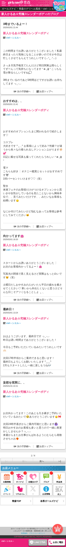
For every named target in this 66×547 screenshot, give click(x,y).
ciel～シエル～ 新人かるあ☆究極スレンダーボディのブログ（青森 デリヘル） (29, 5)
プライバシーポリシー (37, 533)
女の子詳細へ (24, 91)
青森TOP (16, 501)
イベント (7, 490)
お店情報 (46, 490)
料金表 (59, 477)
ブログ (46, 477)
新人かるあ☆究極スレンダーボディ (26, 33)
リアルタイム (20, 490)
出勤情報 (7, 477)
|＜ (6, 461)
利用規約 (24, 533)
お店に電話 (58, 542)
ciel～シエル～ (13, 37)
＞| (59, 461)
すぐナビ (20, 477)
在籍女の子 (33, 477)
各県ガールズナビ (49, 501)
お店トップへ (46, 91)
